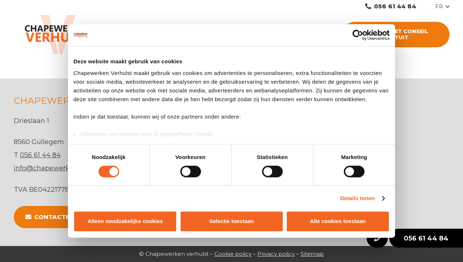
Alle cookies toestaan (338, 221)
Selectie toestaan (231, 221)
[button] (442, 6)
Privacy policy (276, 253)
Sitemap (312, 253)
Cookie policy (232, 253)
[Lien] (63, 35)
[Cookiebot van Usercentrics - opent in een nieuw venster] (358, 34)
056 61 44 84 (426, 238)
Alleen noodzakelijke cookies (125, 221)
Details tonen (357, 198)
